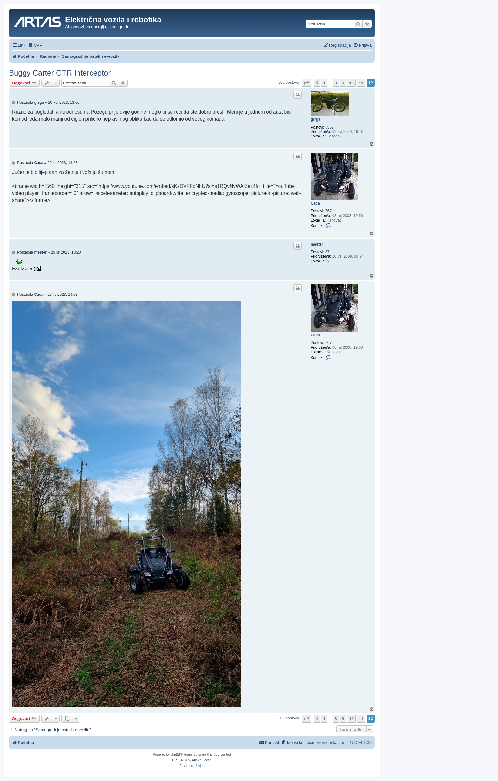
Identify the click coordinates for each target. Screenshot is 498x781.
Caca (315, 203)
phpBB (175, 754)
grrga (315, 119)
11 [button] (361, 83)
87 (327, 252)
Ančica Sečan (202, 760)
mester (317, 244)
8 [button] (336, 83)
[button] (306, 83)
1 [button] (324, 83)
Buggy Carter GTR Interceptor (60, 73)
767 (328, 211)
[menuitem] (35, 45)
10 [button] (351, 83)
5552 (329, 127)
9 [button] (343, 83)
